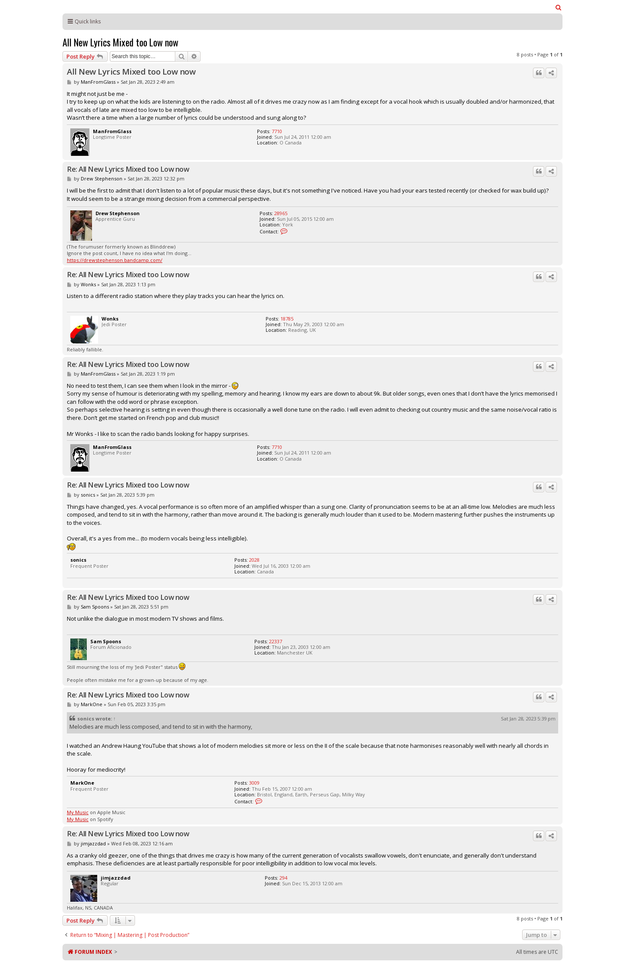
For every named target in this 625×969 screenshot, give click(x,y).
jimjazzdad (93, 843)
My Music (78, 812)
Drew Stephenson (101, 178)
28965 (280, 213)
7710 (277, 131)
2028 (254, 560)
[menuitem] (558, 7)
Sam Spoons (95, 606)
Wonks (88, 284)
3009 (254, 783)
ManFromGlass (98, 82)
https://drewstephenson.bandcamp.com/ (114, 260)
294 (283, 878)
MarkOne (91, 704)
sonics (88, 494)
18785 (286, 318)
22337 (275, 641)
